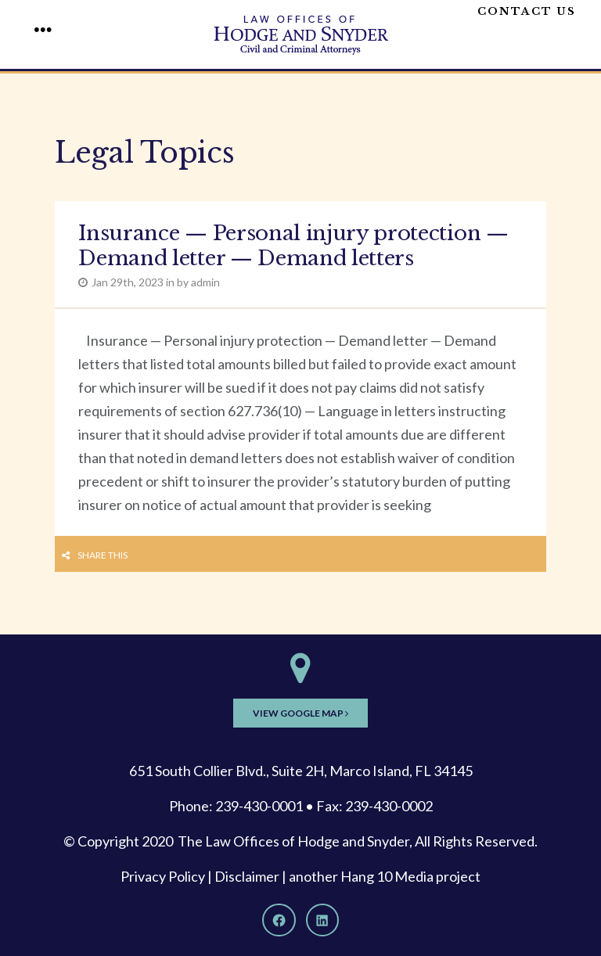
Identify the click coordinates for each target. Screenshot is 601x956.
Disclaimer (246, 876)
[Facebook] (278, 920)
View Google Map (300, 713)
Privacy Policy (163, 876)
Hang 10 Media (387, 876)
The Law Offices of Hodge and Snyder (293, 841)
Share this (102, 555)
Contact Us (526, 11)
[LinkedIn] (322, 920)
